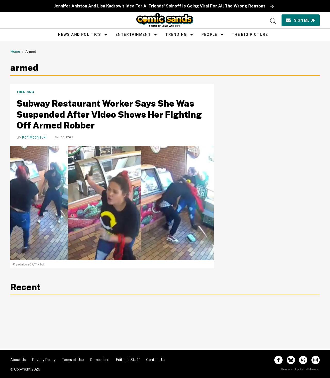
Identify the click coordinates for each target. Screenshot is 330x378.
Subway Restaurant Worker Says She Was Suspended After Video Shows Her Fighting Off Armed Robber (109, 114)
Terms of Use (73, 360)
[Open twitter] (291, 360)
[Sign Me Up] (301, 20)
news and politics (79, 34)
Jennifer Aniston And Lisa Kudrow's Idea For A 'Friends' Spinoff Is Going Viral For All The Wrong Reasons (160, 6)
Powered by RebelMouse (299, 369)
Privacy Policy (43, 360)
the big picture (250, 34)
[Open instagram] (315, 360)
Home (15, 51)
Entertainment (133, 34)
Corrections (100, 360)
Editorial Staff (128, 360)
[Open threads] (303, 360)
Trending (176, 34)
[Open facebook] (278, 360)
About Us (18, 360)
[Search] (273, 21)
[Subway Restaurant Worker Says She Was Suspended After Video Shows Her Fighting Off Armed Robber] (112, 202)
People (209, 34)
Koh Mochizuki (34, 137)
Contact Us (155, 360)
